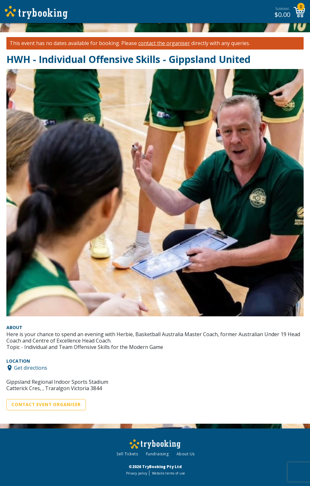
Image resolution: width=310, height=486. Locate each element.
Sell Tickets (127, 454)
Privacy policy (136, 473)
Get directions (30, 367)
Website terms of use (168, 473)
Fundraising (157, 454)
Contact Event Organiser (46, 404)
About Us (186, 454)
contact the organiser (164, 43)
